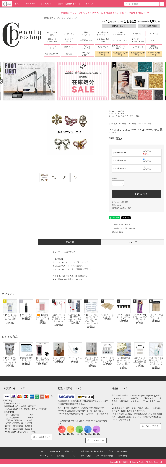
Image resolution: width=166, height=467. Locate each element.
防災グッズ (68, 47)
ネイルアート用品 (132, 116)
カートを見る (86, 456)
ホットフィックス (120, 40)
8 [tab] (93, 103)
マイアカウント (45, 456)
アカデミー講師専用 (154, 54)
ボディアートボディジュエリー (137, 40)
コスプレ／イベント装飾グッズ (120, 47)
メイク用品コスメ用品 (86, 47)
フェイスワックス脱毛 (52, 33)
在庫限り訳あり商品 (153, 47)
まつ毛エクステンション (120, 33)
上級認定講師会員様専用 (120, 54)
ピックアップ (44, 4)
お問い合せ (122, 456)
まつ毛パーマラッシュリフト (103, 33)
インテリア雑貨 (137, 47)
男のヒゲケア (103, 47)
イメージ (133, 242)
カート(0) (87, 4)
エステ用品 (137, 34)
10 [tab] (101, 103)
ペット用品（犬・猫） (52, 47)
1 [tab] (65, 103)
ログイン (72, 456)
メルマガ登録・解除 (104, 456)
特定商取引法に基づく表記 (121, 208)
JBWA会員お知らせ (86, 54)
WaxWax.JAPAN (51, 54)
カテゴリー (29, 4)
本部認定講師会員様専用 (137, 54)
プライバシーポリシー (117, 451)
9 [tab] (97, 103)
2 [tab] (69, 103)
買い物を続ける (116, 232)
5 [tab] (81, 103)
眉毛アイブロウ (86, 33)
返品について (116, 205)
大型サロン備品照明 (103, 40)
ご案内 (58, 4)
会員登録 (60, 456)
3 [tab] (73, 103)
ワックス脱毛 (69, 34)
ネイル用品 (153, 34)
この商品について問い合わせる (122, 228)
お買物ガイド (70, 4)
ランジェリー (154, 40)
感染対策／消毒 (86, 40)
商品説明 (70, 242)
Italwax (69, 54)
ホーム (17, 4)
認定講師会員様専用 (103, 54)
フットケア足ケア (68, 40)
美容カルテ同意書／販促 (52, 40)
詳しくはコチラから (41, 437)
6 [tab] (85, 103)
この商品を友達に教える (119, 225)
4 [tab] (77, 103)
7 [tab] (89, 103)
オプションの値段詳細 (120, 202)
